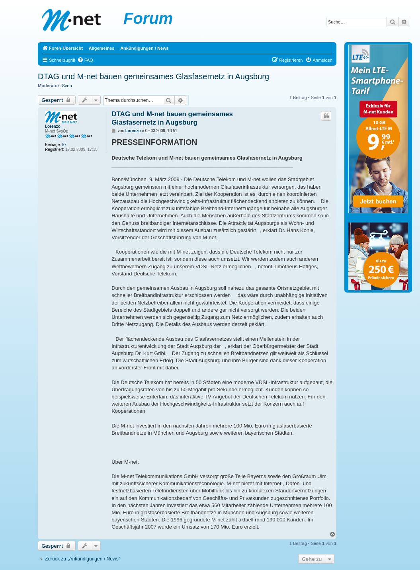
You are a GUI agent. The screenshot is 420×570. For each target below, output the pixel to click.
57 (64, 144)
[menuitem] (85, 60)
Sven (67, 85)
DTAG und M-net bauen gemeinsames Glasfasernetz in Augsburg (153, 76)
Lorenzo (53, 126)
